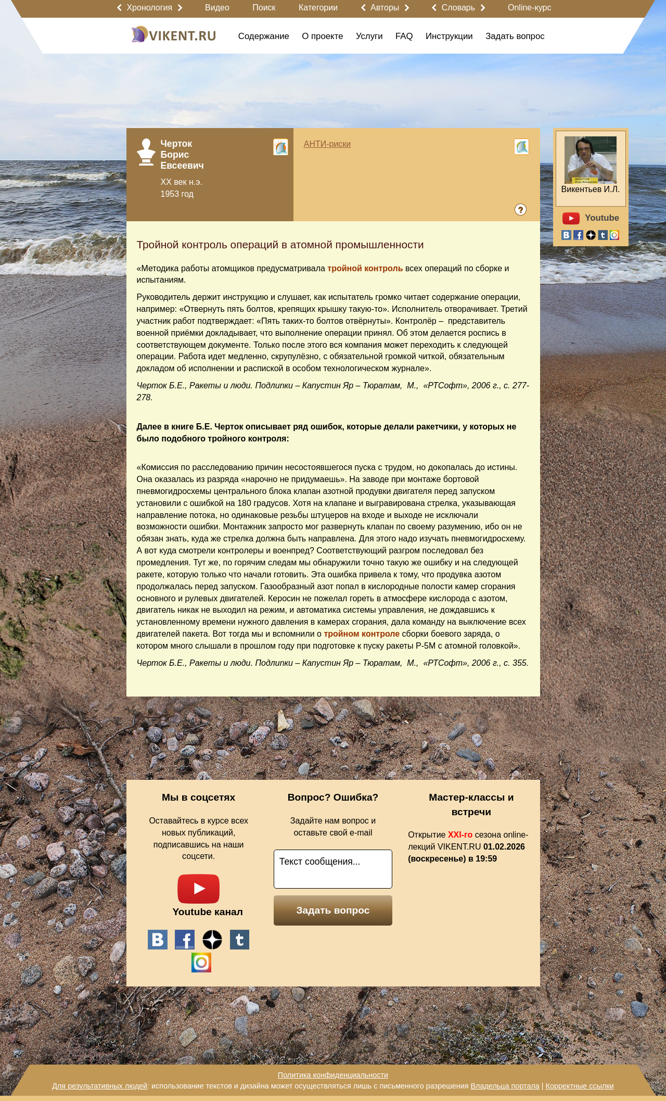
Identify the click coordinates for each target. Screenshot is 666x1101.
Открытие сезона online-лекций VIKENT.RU (468, 846)
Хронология (149, 7)
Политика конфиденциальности (333, 1075)
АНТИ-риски (327, 144)
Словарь (458, 7)
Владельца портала (504, 1086)
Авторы (384, 7)
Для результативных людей (99, 1086)
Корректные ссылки (580, 1086)
